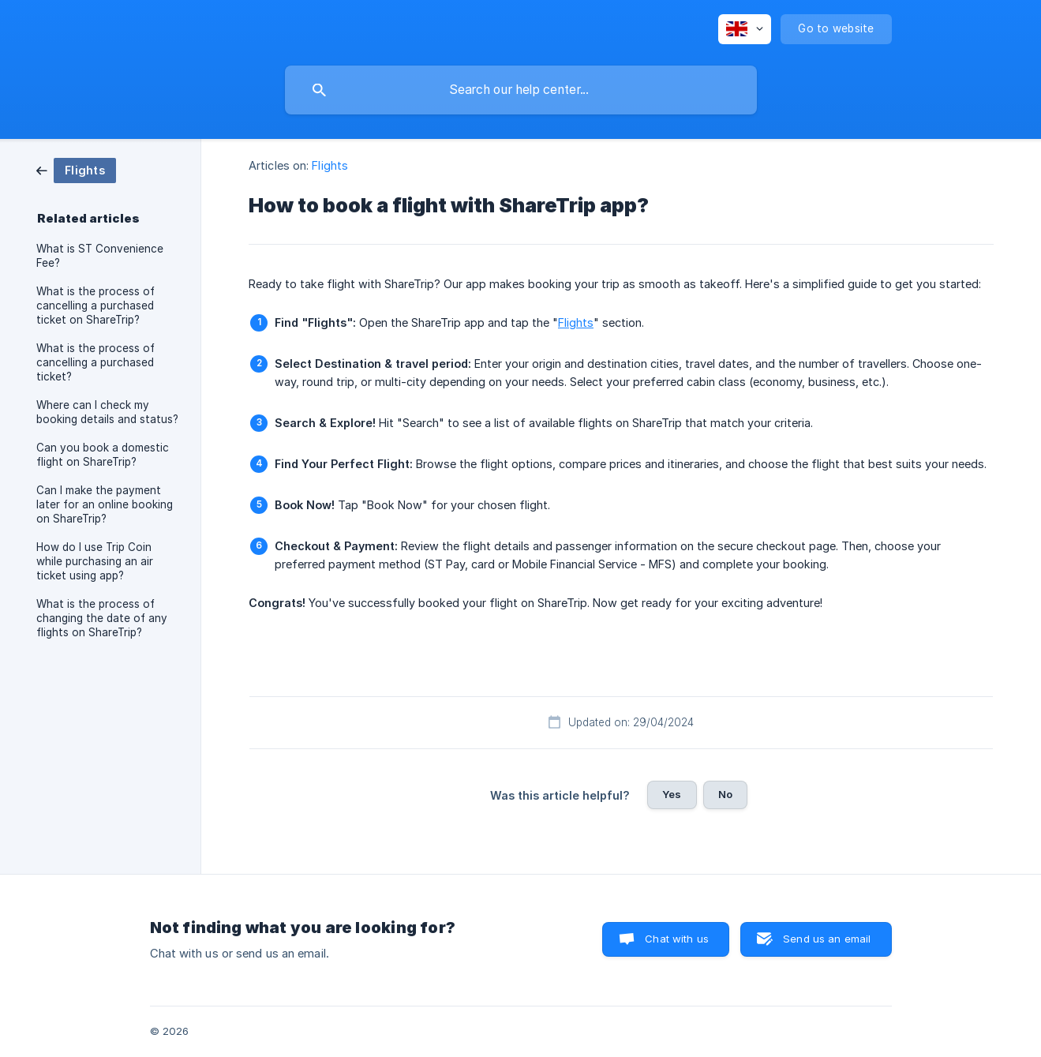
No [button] (725, 794)
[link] (76, 169)
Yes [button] (671, 794)
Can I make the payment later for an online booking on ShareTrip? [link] (104, 504)
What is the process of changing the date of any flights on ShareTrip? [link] (101, 618)
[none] (744, 29)
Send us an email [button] (827, 938)
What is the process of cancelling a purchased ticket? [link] (95, 362)
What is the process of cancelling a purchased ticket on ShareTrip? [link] (95, 305)
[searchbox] (521, 90)
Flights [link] (330, 165)
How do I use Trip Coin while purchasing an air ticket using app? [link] (94, 561)
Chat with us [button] (677, 938)
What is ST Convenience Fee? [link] (99, 255)
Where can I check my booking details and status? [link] (107, 412)
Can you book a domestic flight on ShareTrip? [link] (102, 454)
